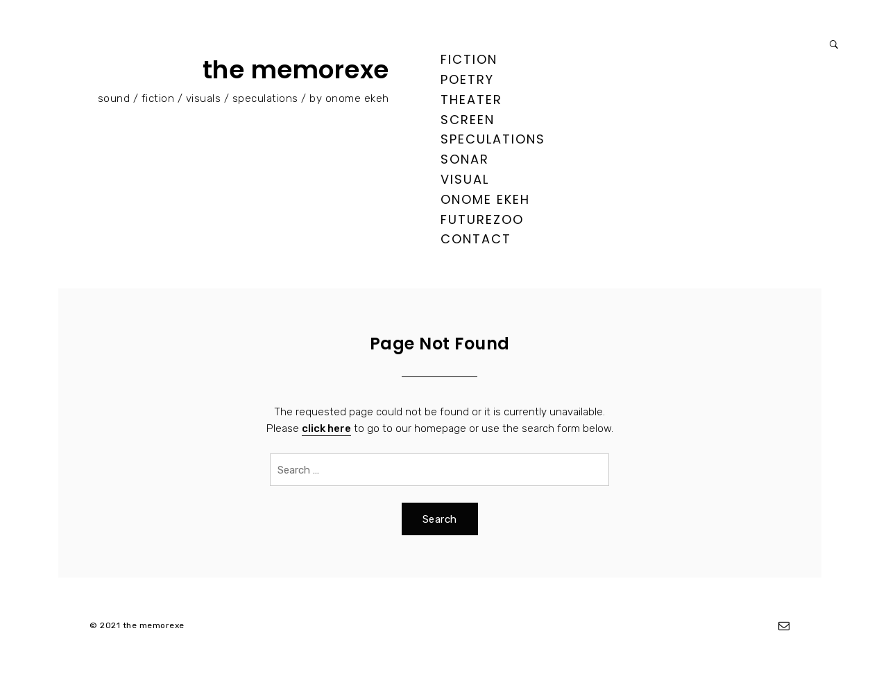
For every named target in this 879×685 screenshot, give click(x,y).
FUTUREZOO (482, 219)
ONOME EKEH (485, 199)
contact (476, 239)
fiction (469, 59)
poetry (467, 79)
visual (465, 179)
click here (326, 428)
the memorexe (296, 69)
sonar (465, 159)
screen (468, 119)
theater (471, 99)
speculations (493, 139)
